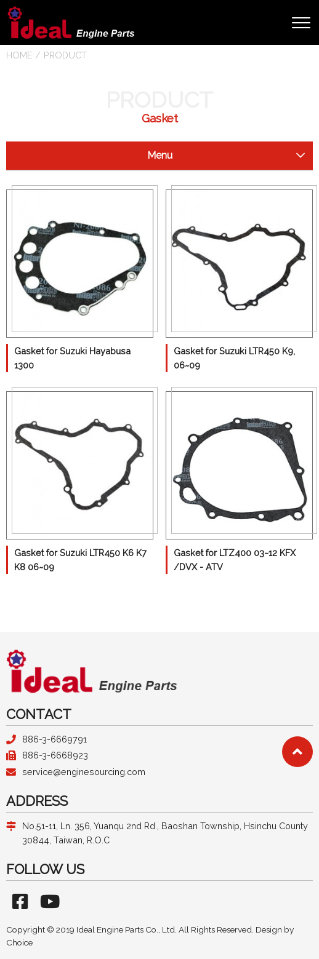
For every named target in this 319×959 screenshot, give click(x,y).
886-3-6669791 (54, 739)
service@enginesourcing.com (83, 771)
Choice (19, 942)
